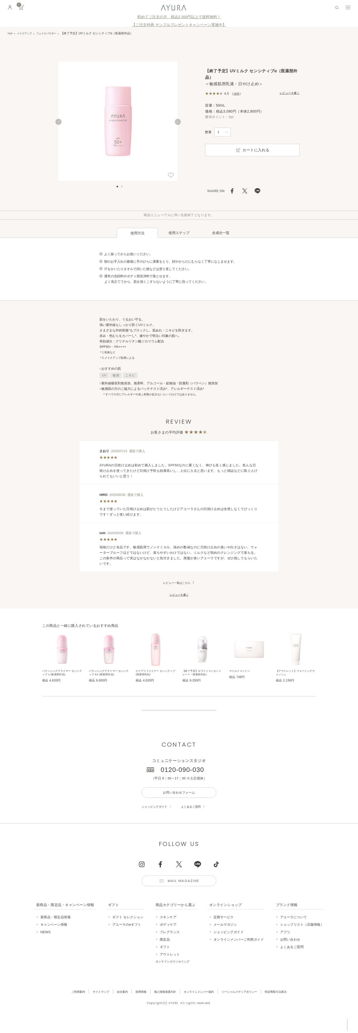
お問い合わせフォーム (179, 803)
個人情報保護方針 (162, 1005)
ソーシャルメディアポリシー (247, 1005)
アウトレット (170, 968)
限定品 (165, 953)
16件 (237, 93)
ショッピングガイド (157, 818)
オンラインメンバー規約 (200, 1005)
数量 (208, 132)
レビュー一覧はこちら (177, 574)
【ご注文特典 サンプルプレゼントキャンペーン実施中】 (179, 25)
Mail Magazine (184, 894)
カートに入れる (252, 150)
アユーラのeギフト (126, 938)
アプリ (285, 945)
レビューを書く (288, 93)
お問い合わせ (290, 953)
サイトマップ (90, 1005)
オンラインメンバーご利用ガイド (239, 953)
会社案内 (114, 1005)
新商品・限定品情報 (56, 930)
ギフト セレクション (128, 930)
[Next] (177, 123)
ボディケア (168, 938)
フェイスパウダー (52, 33)
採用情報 (134, 1005)
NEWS (46, 945)
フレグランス (170, 945)
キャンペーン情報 (54, 938)
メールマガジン (225, 938)
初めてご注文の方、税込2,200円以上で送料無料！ (179, 17)
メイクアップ (27, 33)
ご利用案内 (65, 1005)
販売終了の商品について (179, 714)
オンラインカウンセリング (176, 975)
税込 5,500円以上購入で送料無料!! (308, 1024)
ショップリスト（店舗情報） (302, 938)
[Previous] (58, 123)
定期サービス (224, 930)
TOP (10, 33)
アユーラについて (293, 930)
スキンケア (168, 930)
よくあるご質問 (197, 818)
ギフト (165, 960)
